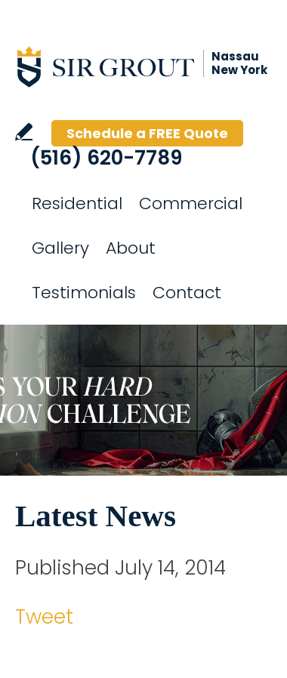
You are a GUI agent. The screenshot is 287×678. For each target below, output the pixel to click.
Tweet (44, 616)
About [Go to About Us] (131, 248)
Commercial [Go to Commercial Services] (190, 203)
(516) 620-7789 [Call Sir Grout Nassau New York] (106, 157)
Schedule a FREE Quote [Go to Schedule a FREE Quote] (147, 133)
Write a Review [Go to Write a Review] (23, 131)
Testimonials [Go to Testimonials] (84, 292)
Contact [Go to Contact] (187, 292)
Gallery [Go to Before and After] (60, 248)
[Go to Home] (151, 66)
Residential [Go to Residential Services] (77, 203)
